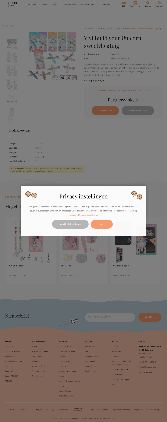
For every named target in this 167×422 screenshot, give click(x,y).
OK (101, 224)
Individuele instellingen (70, 224)
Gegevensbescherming (89, 215)
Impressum (73, 215)
